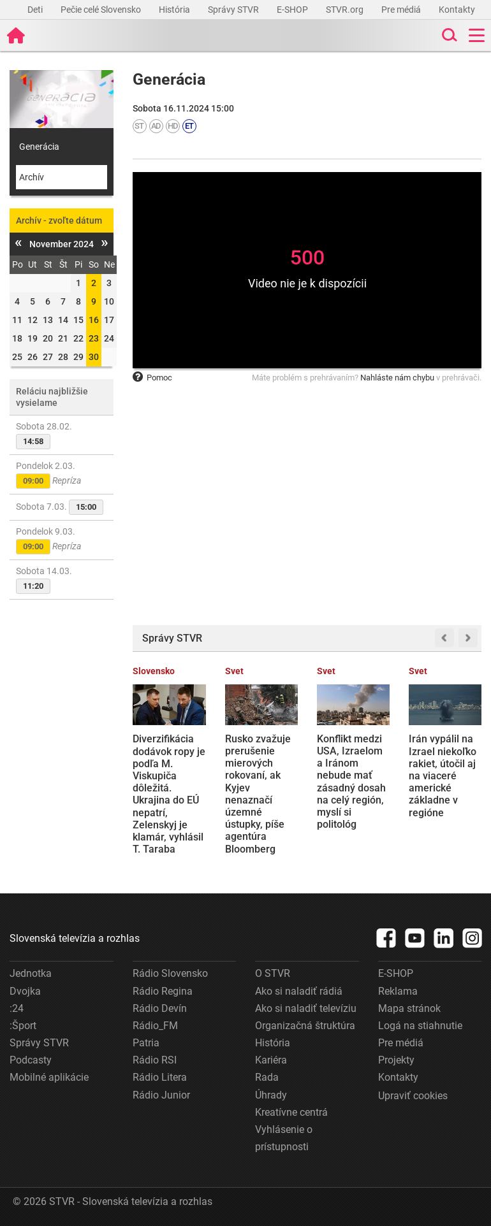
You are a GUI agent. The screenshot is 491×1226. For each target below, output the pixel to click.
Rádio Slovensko (170, 973)
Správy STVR (234, 9)
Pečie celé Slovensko (102, 9)
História (175, 9)
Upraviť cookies (413, 1096)
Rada (267, 1077)
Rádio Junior (161, 1095)
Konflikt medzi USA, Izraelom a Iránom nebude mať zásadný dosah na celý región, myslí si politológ (351, 781)
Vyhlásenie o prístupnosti (283, 1138)
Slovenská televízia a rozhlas (75, 938)
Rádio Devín (160, 1008)
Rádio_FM (155, 1026)
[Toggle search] (448, 35)
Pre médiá (402, 9)
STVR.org (345, 9)
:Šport (23, 1026)
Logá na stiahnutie (420, 1026)
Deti (36, 9)
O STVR (272, 973)
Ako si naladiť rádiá (298, 991)
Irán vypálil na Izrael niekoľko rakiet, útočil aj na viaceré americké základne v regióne (442, 775)
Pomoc (152, 377)
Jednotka (31, 973)
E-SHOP (293, 9)
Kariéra (271, 1060)
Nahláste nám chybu (397, 377)
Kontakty (457, 9)
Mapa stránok (409, 1008)
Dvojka (25, 991)
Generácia (39, 146)
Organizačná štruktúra (305, 1026)
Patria (146, 1043)
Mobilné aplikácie (49, 1077)
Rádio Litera (160, 1077)
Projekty (396, 1060)
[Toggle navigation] (476, 35)
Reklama (398, 991)
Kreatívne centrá (291, 1112)
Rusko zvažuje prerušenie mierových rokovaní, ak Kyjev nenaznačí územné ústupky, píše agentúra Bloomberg (258, 794)
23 (94, 338)
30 (94, 357)
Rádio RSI (155, 1060)
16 (94, 320)
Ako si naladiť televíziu (305, 1008)
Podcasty (31, 1060)
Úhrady (271, 1095)
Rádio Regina (163, 991)
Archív (31, 177)
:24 (17, 1008)
